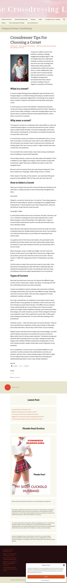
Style (28, 46)
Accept (46, 576)
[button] (64, 565)
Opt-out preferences (45, 580)
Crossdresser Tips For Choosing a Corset (21, 409)
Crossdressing (23, 46)
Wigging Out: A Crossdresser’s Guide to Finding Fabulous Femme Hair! (28, 416)
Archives (4, 23)
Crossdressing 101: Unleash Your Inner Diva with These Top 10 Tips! (27, 419)
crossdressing (45, 46)
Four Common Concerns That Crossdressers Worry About (25, 414)
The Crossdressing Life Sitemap (16, 23)
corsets (39, 46)
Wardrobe (32, 46)
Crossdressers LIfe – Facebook (52, 19)
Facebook (33, 19)
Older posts (12, 387)
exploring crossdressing (18, 47)
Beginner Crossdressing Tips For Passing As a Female (24, 412)
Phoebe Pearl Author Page (21, 19)
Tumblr (40, 19)
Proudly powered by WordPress (17, 580)
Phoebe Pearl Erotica (7, 19)
